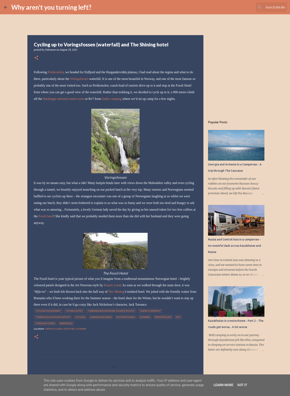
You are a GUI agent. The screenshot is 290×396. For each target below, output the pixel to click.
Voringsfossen (79, 78)
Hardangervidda (101, 317)
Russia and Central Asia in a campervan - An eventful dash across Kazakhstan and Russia (234, 246)
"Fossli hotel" (74, 310)
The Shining (116, 291)
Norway (145, 317)
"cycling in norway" (48, 310)
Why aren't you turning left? (51, 7)
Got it (242, 385)
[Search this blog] (265, 7)
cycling (80, 317)
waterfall (66, 323)
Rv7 (178, 317)
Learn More (223, 385)
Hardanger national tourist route (63, 98)
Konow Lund (112, 285)
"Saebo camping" (150, 310)
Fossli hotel (45, 216)
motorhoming (125, 317)
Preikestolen (56, 72)
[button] (36, 58)
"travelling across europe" (53, 317)
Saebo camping (111, 98)
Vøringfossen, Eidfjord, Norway (65, 328)
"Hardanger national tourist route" (111, 310)
